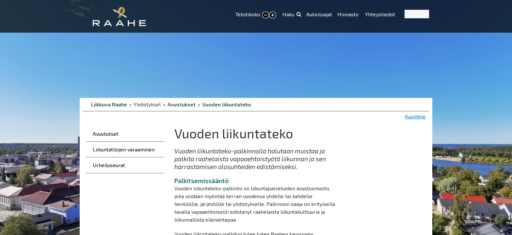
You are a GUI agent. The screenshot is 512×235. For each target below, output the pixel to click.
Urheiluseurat (109, 165)
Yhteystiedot (380, 14)
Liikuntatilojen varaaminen (124, 149)
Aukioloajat (319, 14)
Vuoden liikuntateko (226, 104)
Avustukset (182, 104)
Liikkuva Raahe (109, 104)
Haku (288, 14)
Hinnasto (348, 14)
